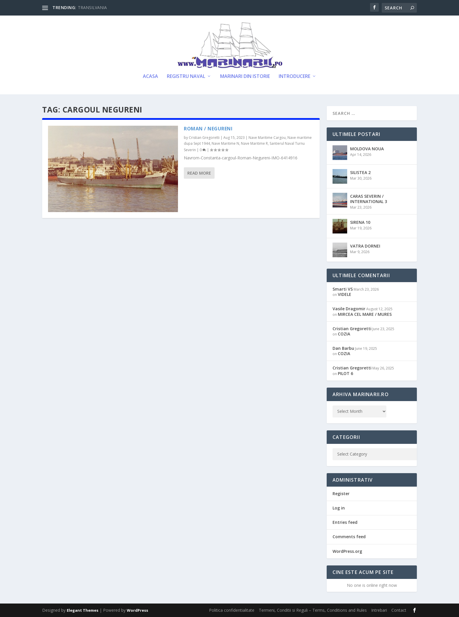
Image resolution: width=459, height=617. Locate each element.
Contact (398, 610)
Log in (339, 508)
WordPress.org (347, 551)
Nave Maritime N (225, 143)
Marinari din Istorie (245, 76)
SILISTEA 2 (360, 172)
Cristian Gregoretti (204, 137)
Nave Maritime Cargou (267, 137)
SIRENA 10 (360, 222)
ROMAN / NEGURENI (208, 128)
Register (341, 493)
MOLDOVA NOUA (367, 148)
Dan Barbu (343, 348)
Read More (199, 173)
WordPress (137, 610)
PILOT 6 (345, 373)
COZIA (344, 334)
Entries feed (345, 522)
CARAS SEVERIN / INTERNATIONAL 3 (368, 198)
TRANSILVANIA (92, 7)
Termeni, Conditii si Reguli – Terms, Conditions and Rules (313, 610)
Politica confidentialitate (231, 610)
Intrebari (379, 610)
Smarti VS (343, 289)
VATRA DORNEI (365, 246)
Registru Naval (186, 76)
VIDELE (344, 294)
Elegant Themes (82, 610)
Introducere (294, 76)
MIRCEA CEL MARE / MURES (365, 314)
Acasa (150, 76)
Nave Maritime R (254, 143)
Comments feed (349, 536)
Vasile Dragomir (349, 308)
